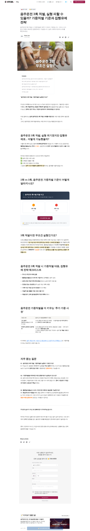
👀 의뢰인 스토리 (41, 2)
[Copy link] (68, 37)
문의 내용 (34, 484)
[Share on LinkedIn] (65, 37)
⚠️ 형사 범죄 (32, 9)
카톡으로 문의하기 (79, 2)
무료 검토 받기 (45, 497)
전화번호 (34, 473)
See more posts (65, 515)
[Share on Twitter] (62, 37)
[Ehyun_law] (22, 36)
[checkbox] (33, 491)
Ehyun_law (27, 35)
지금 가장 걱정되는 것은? (37, 462)
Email (33, 478)
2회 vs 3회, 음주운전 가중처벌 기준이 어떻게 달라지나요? (35, 81)
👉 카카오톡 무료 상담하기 (45, 528)
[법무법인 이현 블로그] (9, 2)
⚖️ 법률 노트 (50, 2)
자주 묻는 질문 (25, 91)
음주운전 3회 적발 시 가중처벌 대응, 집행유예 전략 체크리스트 (36, 86)
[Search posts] (71, 2)
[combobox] (45, 465)
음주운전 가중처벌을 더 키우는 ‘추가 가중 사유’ (32, 89)
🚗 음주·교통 (24, 9)
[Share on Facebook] (60, 37)
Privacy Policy (45, 500)
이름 (33, 468)
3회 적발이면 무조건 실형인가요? (29, 84)
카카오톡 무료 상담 (45, 218)
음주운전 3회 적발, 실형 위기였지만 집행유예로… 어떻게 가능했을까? (37, 78)
